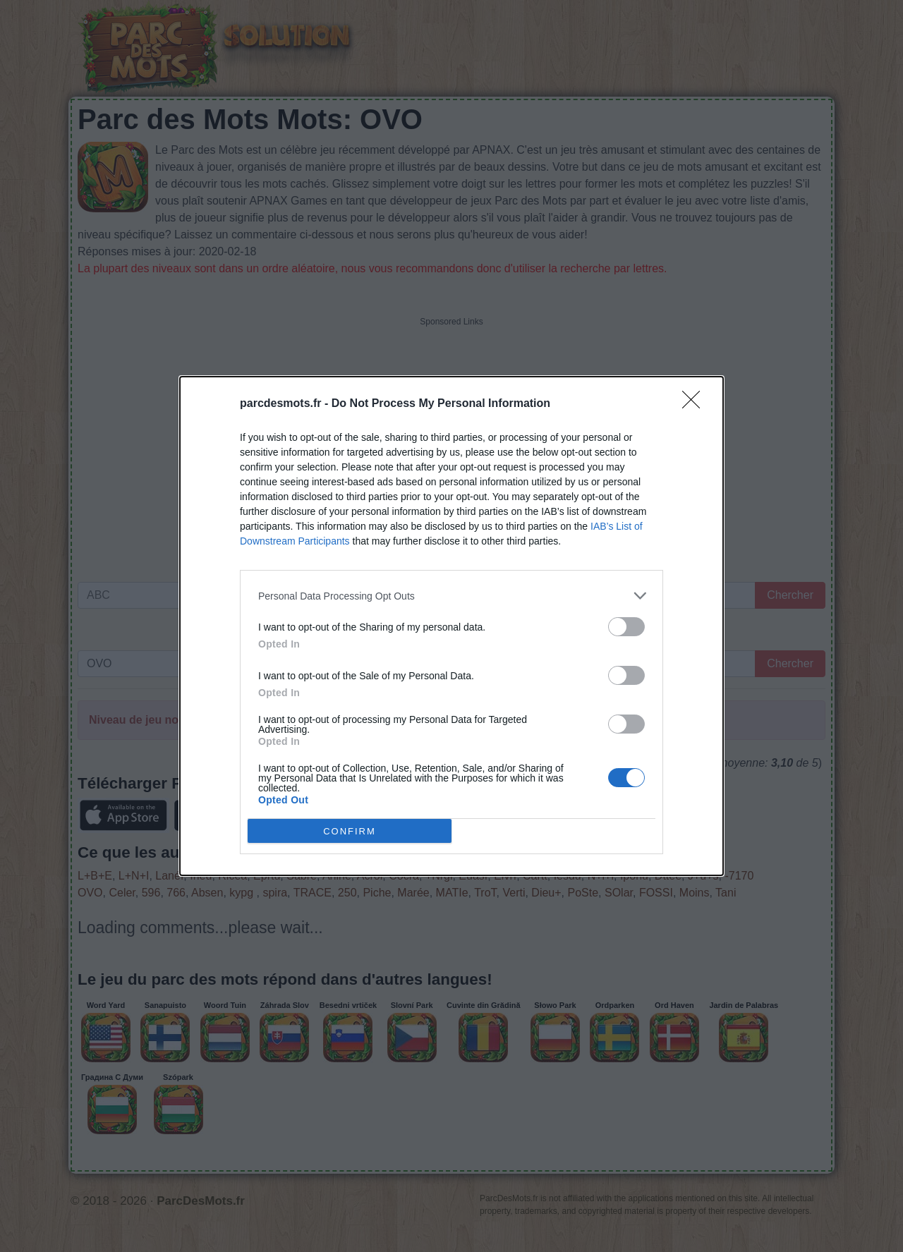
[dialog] (451, 626)
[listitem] (451, 595)
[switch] (626, 626)
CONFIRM (349, 831)
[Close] (695, 404)
